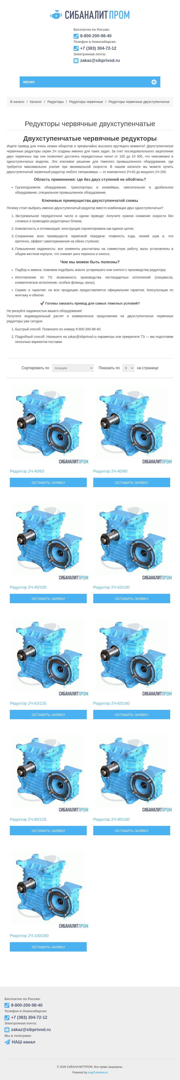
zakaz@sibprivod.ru (82, 337)
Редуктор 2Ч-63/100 (111, 587)
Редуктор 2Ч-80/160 (111, 819)
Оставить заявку (48, 483)
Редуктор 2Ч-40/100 (28, 587)
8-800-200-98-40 (88, 329)
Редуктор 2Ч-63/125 (28, 703)
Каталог (36, 102)
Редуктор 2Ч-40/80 (110, 471)
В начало (17, 102)
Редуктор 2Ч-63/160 (111, 703)
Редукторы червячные (86, 102)
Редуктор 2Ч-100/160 (29, 935)
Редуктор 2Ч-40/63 (27, 471)
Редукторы (55, 102)
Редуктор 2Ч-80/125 (28, 819)
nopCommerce (98, 1072)
